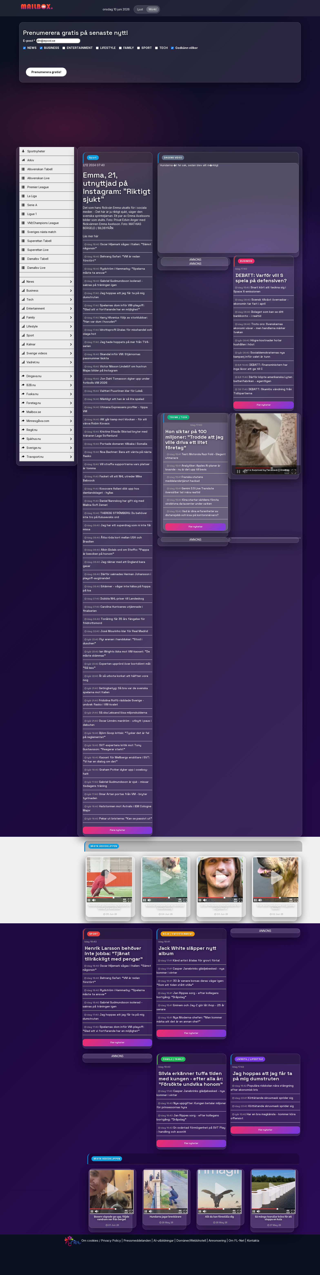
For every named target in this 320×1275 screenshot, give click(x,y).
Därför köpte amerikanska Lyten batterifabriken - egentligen (262, 379)
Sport (47, 335)
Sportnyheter (33, 151)
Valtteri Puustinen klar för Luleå (121, 391)
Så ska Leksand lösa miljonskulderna (123, 712)
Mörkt (153, 9)
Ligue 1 (29, 214)
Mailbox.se (47, 412)
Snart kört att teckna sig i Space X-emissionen (259, 289)
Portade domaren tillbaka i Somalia (123, 444)
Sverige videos (47, 353)
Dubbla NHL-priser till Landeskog (122, 598)
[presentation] (46, 57)
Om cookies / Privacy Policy (101, 1240)
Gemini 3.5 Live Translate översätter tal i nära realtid (189, 490)
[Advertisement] (160, 116)
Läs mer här (90, 236)
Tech (47, 300)
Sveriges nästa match (39, 232)
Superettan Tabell (36, 241)
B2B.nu (47, 385)
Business (47, 291)
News (47, 282)
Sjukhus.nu (47, 439)
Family (47, 317)
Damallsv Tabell (35, 258)
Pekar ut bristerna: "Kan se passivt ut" (125, 818)
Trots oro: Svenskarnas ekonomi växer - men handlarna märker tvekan (259, 328)
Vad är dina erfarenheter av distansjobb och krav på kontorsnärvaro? (192, 513)
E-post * (29, 40)
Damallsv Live (34, 267)
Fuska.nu (47, 394)
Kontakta (253, 1240)
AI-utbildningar (163, 1240)
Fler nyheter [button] (264, 404)
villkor (193, 47)
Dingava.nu (47, 376)
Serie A (29, 205)
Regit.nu (47, 430)
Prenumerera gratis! (46, 72)
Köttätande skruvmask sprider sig (270, 1098)
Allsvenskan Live (36, 178)
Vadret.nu (47, 362)
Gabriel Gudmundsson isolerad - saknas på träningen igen (112, 1004)
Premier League (35, 187)
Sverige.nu (47, 448)
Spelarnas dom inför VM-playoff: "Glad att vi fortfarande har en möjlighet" (113, 1029)
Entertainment (47, 308)
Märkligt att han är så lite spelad (122, 399)
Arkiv (28, 160)
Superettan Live (35, 249)
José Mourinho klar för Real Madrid (124, 631)
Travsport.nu (47, 457)
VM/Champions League (40, 223)
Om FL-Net (236, 1240)
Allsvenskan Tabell (37, 169)
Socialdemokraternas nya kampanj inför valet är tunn (259, 354)
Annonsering (217, 1240)
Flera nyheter (117, 830)
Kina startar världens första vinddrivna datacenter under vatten (192, 501)
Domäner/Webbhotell (191, 1240)
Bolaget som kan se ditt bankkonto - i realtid (258, 314)
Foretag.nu (47, 403)
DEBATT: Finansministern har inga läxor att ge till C (260, 367)
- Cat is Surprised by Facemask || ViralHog (266, 470)
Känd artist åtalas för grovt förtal (196, 960)
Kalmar (47, 344)
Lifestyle (47, 326)
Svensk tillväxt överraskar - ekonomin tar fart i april (261, 301)
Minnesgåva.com (47, 421)
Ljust (140, 9)
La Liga (29, 196)
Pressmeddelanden (137, 1240)
